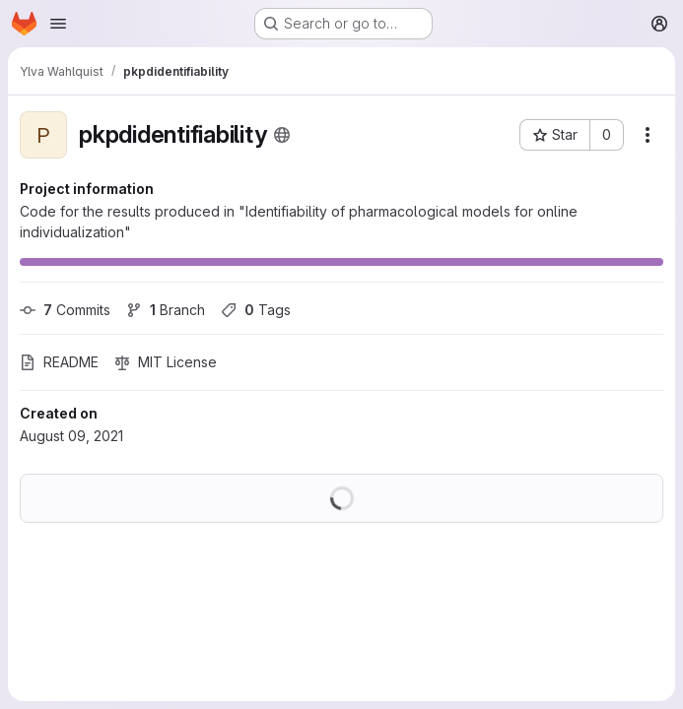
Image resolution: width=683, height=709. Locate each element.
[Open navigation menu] (58, 23)
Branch (165, 309)
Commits (65, 309)
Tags (256, 309)
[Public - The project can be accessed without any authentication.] (282, 135)
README (59, 362)
